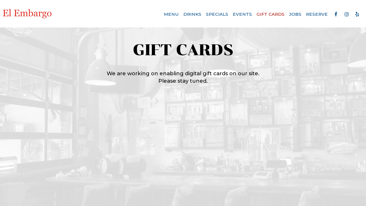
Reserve (317, 14)
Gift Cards (270, 14)
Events (242, 14)
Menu (171, 14)
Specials (217, 14)
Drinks (192, 14)
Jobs (295, 14)
